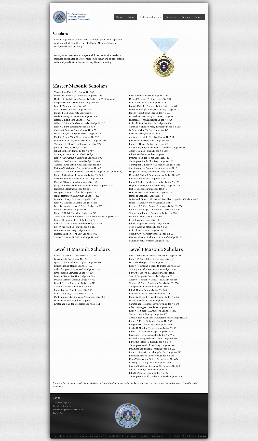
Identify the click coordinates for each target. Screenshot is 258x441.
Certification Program (150, 17)
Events (131, 17)
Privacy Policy (58, 413)
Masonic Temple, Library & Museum (68, 410)
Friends (186, 17)
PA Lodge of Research (62, 406)
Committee (171, 17)
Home (119, 17)
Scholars (60, 33)
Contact (198, 17)
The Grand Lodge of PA (62, 403)
